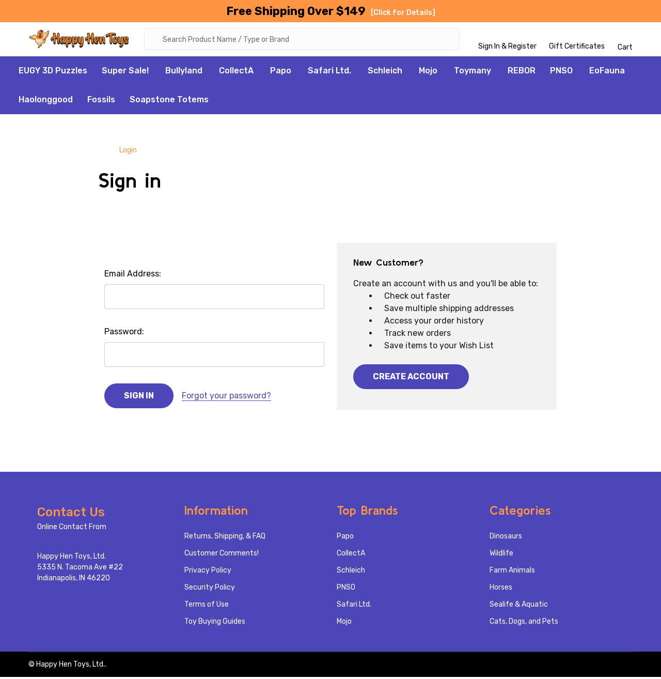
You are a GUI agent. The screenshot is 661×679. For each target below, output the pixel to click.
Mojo (428, 73)
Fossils (101, 101)
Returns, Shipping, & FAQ (224, 538)
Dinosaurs (506, 538)
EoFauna (607, 73)
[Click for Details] (403, 12)
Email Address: (132, 276)
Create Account (411, 378)
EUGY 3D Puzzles (53, 73)
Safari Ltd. (329, 73)
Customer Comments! (221, 555)
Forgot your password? (226, 398)
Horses (501, 589)
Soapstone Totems (169, 101)
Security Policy (209, 589)
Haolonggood (46, 101)
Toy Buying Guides (214, 623)
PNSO (561, 73)
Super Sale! (125, 73)
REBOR (522, 73)
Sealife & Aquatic (519, 606)
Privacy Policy (207, 572)
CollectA (236, 73)
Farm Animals (512, 572)
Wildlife (501, 555)
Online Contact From (71, 528)
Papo (280, 73)
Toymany (472, 73)
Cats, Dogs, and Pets (524, 623)
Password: (124, 333)
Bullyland (183, 73)
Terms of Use (206, 606)
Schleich (385, 73)
